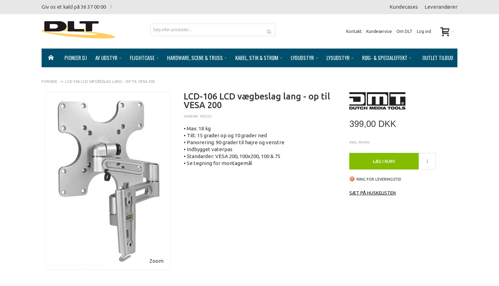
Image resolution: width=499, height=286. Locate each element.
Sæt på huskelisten (372, 185)
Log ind (424, 31)
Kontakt (354, 31)
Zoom (156, 254)
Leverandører (440, 7)
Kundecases (403, 7)
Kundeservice (379, 31)
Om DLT (404, 31)
